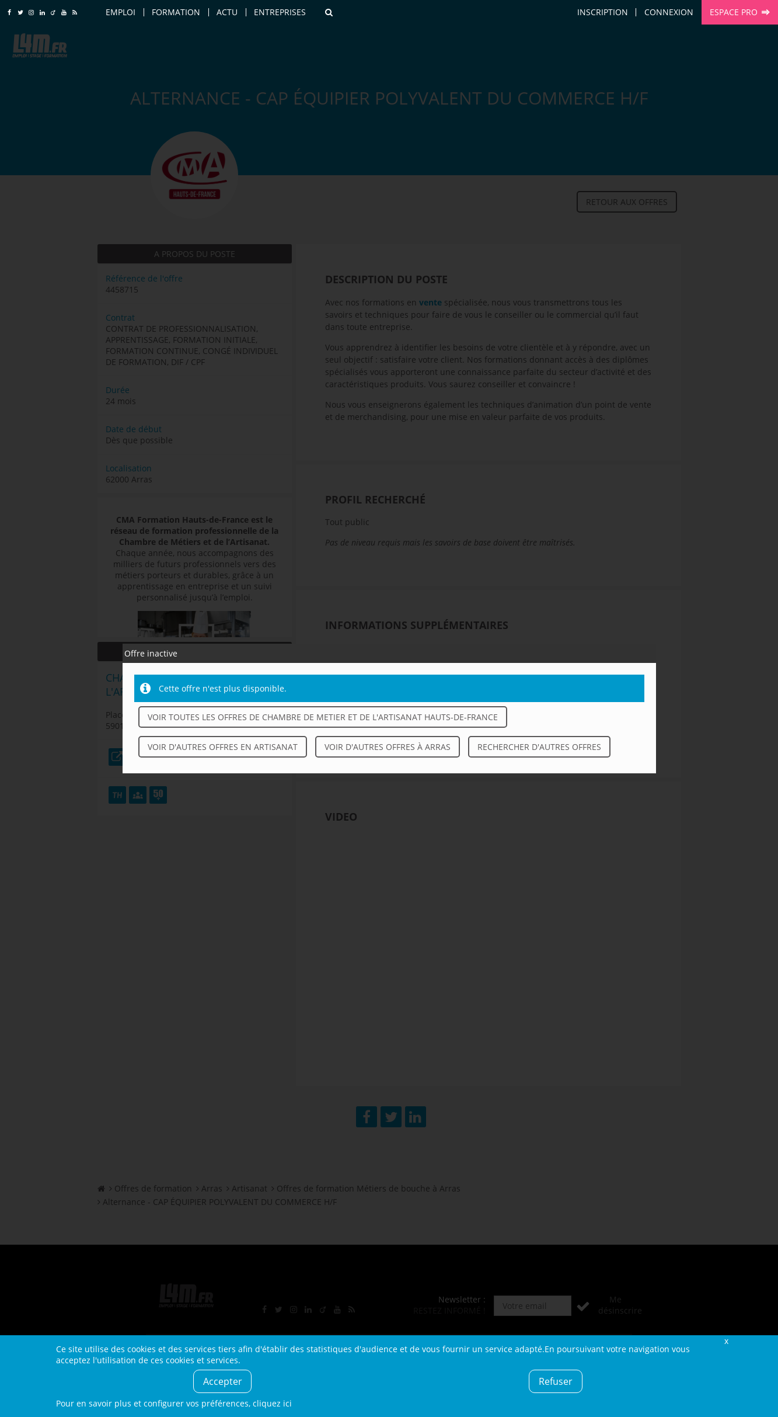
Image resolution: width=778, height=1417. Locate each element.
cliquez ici (272, 1403)
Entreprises (280, 12)
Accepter (222, 1381)
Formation (176, 12)
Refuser (556, 1381)
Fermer (727, 1340)
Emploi (120, 12)
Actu (227, 12)
